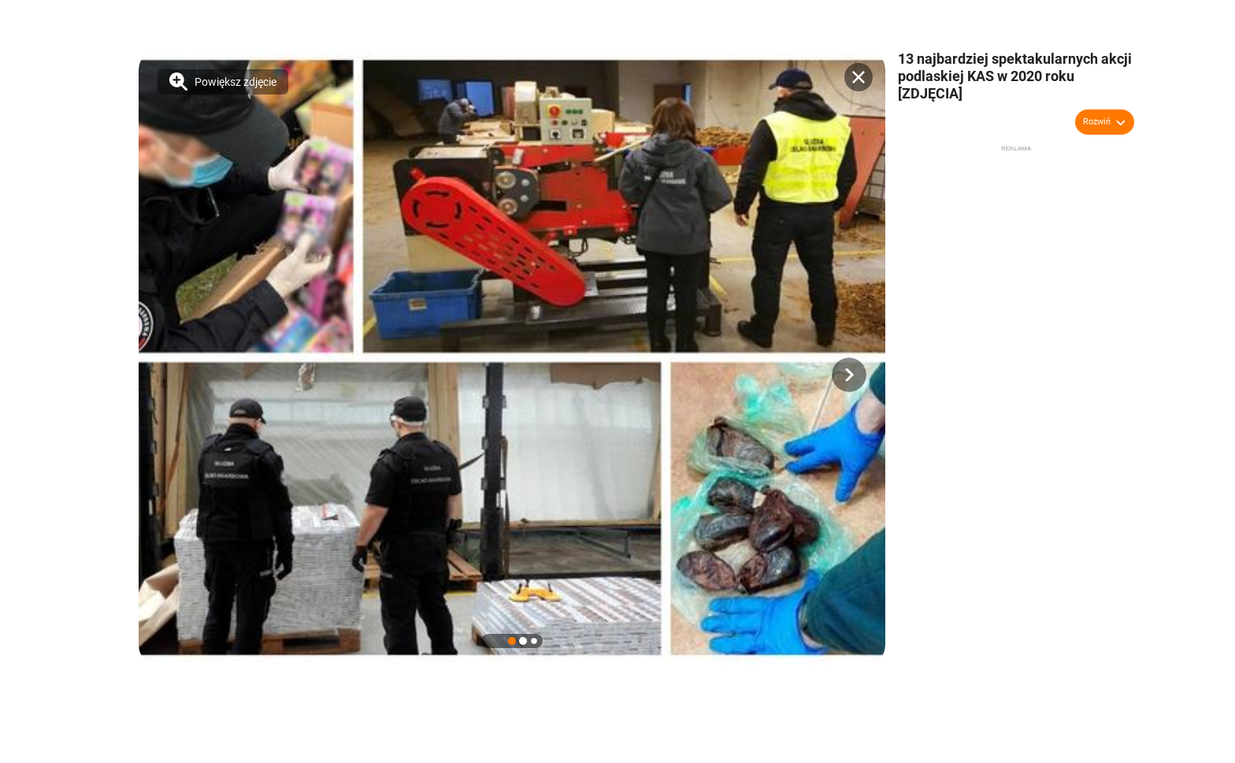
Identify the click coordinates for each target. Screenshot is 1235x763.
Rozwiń (1097, 122)
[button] (849, 374)
